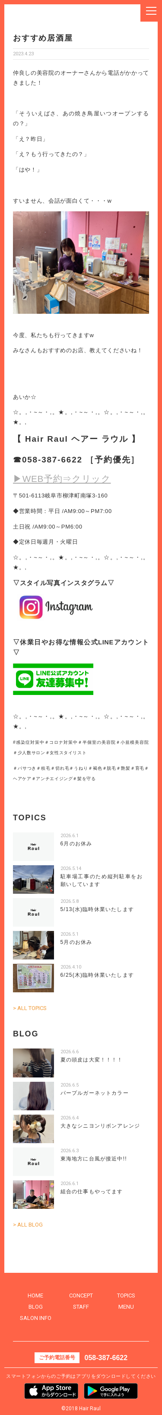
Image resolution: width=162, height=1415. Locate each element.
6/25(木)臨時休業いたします (97, 975)
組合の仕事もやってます (91, 1192)
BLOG (36, 1306)
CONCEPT (81, 1295)
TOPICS (126, 1295)
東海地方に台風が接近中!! (93, 1159)
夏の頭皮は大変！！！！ (91, 1060)
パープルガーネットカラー (94, 1093)
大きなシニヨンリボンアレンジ (100, 1126)
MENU (126, 1306)
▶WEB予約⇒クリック (62, 479)
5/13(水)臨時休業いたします (97, 909)
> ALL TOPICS (30, 1008)
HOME (35, 1295)
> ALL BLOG (28, 1224)
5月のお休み (76, 942)
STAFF (81, 1306)
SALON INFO (35, 1318)
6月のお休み (76, 844)
